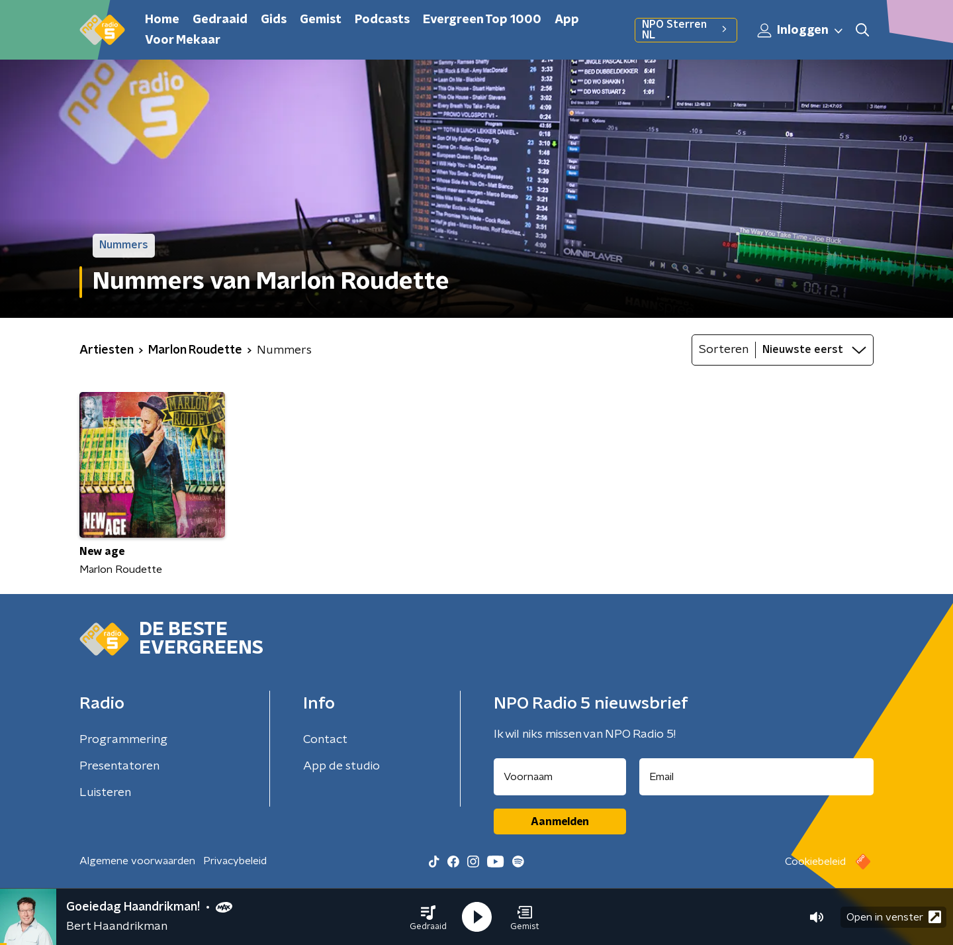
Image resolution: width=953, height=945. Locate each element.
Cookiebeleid (815, 861)
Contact (325, 740)
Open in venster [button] (893, 917)
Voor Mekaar (182, 40)
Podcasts (382, 20)
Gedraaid (220, 20)
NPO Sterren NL (686, 29)
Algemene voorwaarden (137, 861)
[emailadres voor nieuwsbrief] (756, 776)
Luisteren (105, 793)
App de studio (341, 766)
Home (162, 20)
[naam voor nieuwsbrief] (560, 776)
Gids (274, 20)
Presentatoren (119, 766)
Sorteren (724, 350)
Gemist (320, 20)
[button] (428, 917)
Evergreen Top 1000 (482, 20)
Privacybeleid (235, 861)
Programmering (123, 740)
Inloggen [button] (800, 30)
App (567, 20)
